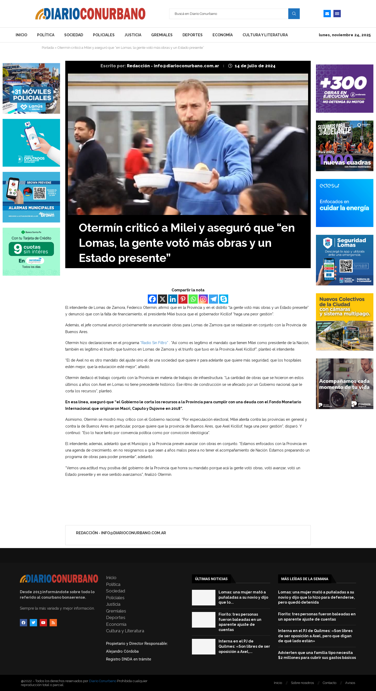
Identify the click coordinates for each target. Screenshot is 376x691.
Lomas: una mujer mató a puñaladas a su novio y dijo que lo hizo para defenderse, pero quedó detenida (316, 597)
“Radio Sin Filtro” (154, 343)
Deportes (193, 35)
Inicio (21, 35)
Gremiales (162, 35)
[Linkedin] (172, 299)
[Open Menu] (337, 13)
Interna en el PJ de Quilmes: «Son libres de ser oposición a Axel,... (244, 646)
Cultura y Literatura (265, 35)
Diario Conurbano (102, 681)
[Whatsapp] (193, 299)
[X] (162, 299)
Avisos (350, 683)
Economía (223, 35)
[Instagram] (203, 299)
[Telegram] (213, 299)
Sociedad (73, 35)
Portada (48, 48)
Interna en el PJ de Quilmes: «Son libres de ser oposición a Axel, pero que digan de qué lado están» (315, 636)
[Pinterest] (182, 299)
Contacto (329, 683)
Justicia (133, 35)
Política (45, 35)
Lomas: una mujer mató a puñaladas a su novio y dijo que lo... (243, 597)
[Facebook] (152, 299)
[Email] (327, 13)
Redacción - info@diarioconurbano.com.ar (173, 65)
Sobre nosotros (302, 683)
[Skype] (223, 299)
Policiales (104, 35)
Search (294, 13)
